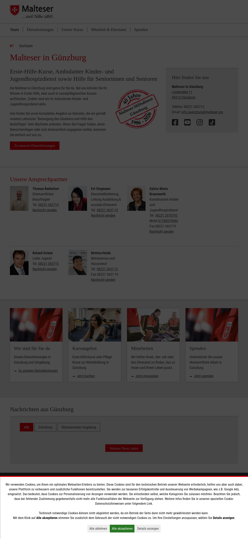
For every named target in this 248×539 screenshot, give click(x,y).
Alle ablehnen (99, 528)
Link (149, 503)
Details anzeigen (149, 528)
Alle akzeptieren (123, 528)
